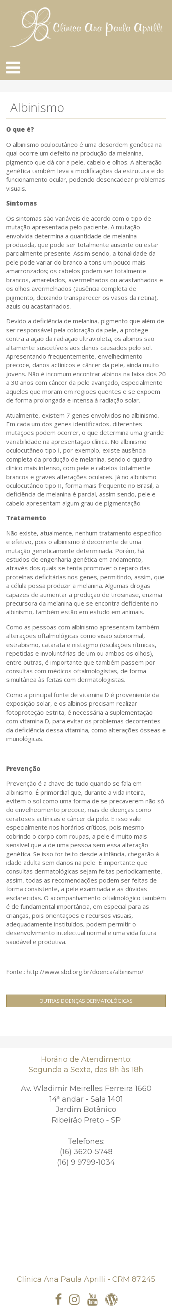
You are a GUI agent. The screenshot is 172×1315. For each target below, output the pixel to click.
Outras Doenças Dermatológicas (86, 1000)
